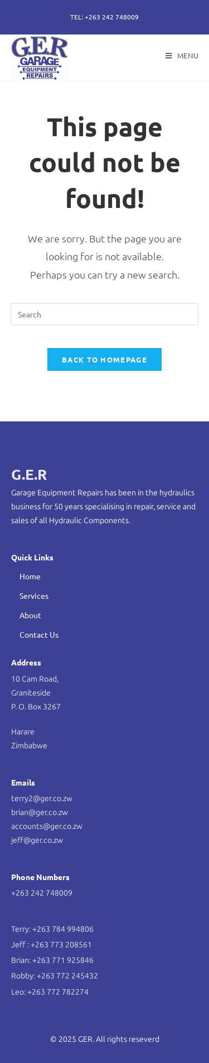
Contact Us (39, 634)
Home (30, 576)
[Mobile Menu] (182, 55)
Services (34, 595)
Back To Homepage (104, 359)
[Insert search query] (105, 314)
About (30, 615)
